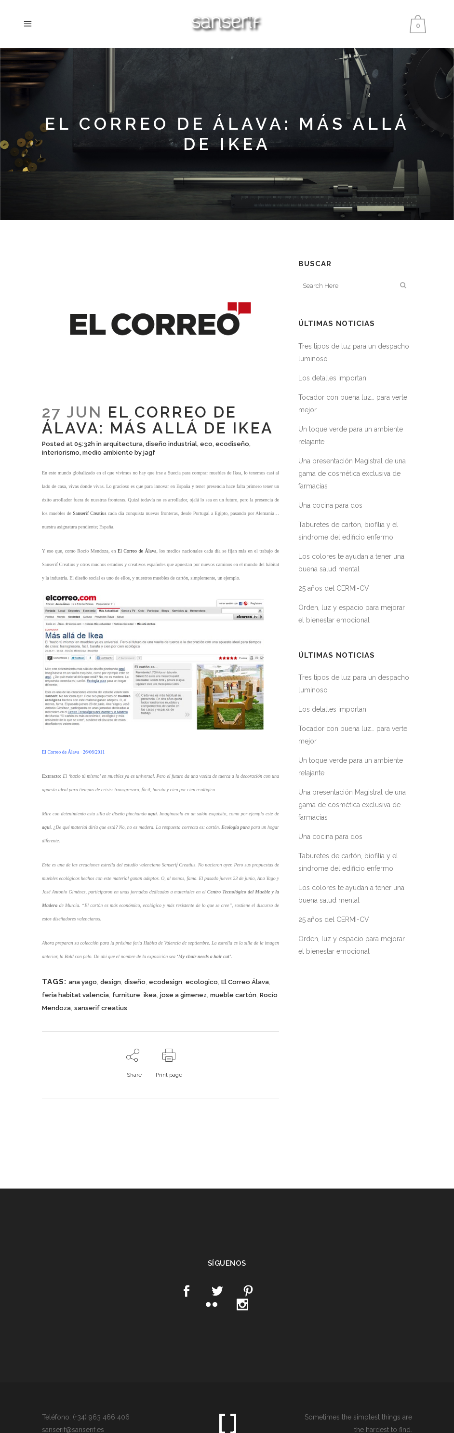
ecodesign (165, 982)
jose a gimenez (183, 995)
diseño (135, 982)
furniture (126, 995)
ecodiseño (232, 443)
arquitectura (123, 443)
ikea (150, 995)
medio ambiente (107, 452)
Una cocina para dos (330, 505)
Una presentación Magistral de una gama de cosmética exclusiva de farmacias (352, 473)
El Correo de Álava (137, 551)
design (110, 982)
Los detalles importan (332, 378)
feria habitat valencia (75, 995)
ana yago (82, 982)
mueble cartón (233, 995)
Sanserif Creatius (89, 513)
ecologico (202, 982)
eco (206, 443)
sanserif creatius (100, 1008)
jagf (149, 452)
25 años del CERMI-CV (333, 588)
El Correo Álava (245, 982)
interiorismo (61, 452)
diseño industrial (171, 443)
